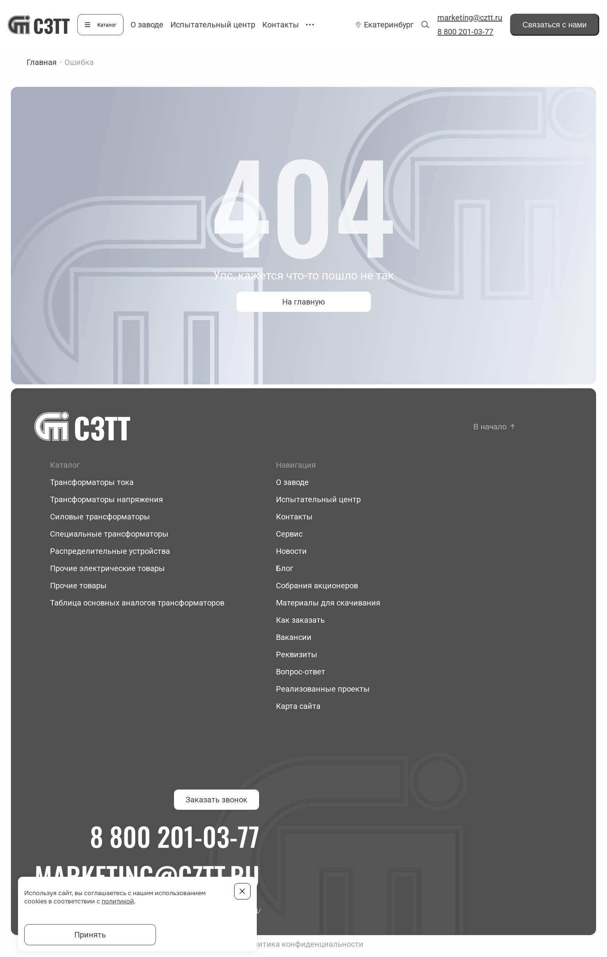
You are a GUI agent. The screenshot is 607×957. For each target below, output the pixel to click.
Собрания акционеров (317, 585)
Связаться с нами (555, 24)
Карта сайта (298, 706)
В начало (490, 426)
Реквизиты (296, 654)
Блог (284, 568)
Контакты (280, 24)
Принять (90, 934)
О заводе (147, 24)
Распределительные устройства (110, 551)
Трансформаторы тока (92, 482)
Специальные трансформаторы (109, 534)
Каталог (106, 25)
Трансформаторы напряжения (106, 499)
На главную (303, 301)
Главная (42, 62)
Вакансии (294, 637)
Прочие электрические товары (107, 568)
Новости (291, 551)
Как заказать (300, 620)
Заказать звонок (216, 799)
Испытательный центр (212, 24)
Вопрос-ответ (300, 671)
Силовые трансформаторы (100, 516)
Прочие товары (78, 585)
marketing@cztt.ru (469, 17)
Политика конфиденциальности (303, 944)
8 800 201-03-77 (465, 31)
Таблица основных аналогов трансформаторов (137, 602)
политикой (118, 901)
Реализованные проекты (323, 689)
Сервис (289, 534)
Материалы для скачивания (328, 602)
